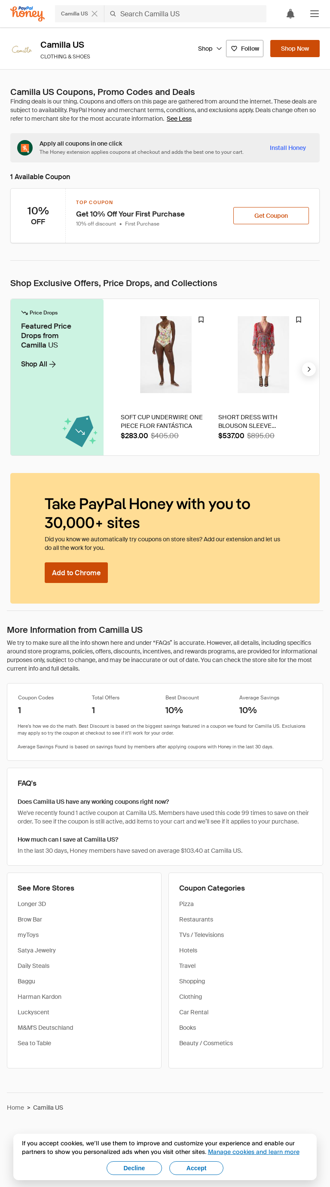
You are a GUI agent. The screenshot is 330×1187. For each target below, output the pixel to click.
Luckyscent (33, 1012)
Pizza (186, 904)
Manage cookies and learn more (253, 1151)
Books (187, 1027)
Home (15, 1107)
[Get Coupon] (271, 215)
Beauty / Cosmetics (206, 1043)
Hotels (188, 950)
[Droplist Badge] (201, 319)
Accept (196, 1168)
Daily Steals (33, 966)
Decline (134, 1168)
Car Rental (193, 1012)
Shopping (192, 981)
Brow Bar (30, 919)
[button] (314, 13)
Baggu (26, 981)
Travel (187, 966)
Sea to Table (34, 1043)
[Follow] (244, 48)
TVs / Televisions (201, 935)
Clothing (190, 997)
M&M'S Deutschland (45, 1027)
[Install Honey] (288, 147)
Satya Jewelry (37, 950)
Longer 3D (32, 904)
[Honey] (27, 13)
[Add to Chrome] (76, 572)
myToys (28, 935)
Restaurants (196, 919)
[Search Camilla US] (185, 13)
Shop (210, 48)
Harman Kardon (39, 997)
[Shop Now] (295, 48)
